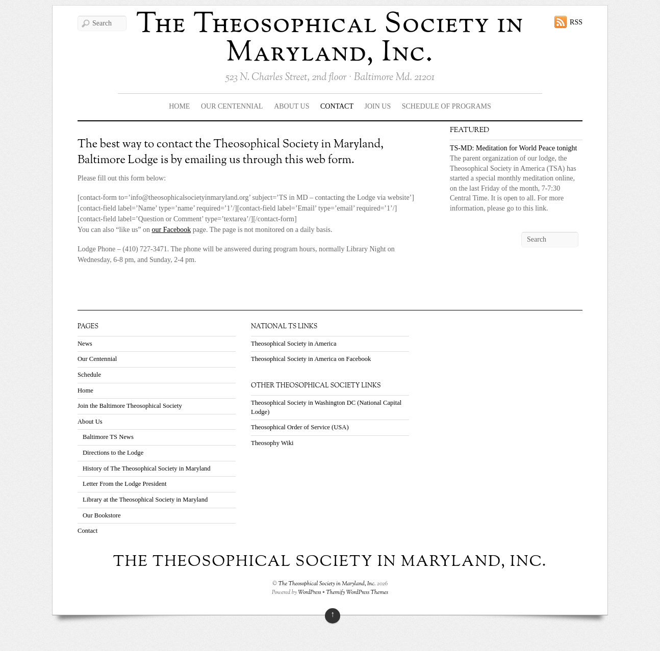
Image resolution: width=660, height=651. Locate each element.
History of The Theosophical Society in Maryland (147, 468)
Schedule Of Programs (446, 106)
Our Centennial (232, 106)
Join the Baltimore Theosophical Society (130, 405)
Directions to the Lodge (113, 452)
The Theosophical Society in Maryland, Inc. (330, 39)
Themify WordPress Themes (357, 592)
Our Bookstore (102, 515)
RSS (576, 22)
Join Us (378, 106)
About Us (291, 106)
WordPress (309, 592)
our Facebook (171, 229)
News (85, 343)
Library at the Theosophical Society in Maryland (145, 499)
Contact (336, 106)
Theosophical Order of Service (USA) (300, 427)
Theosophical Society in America (294, 343)
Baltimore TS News (108, 436)
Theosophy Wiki (272, 443)
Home (179, 106)
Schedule (89, 374)
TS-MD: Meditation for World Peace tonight (513, 148)
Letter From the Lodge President (124, 483)
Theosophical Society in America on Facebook (311, 358)
